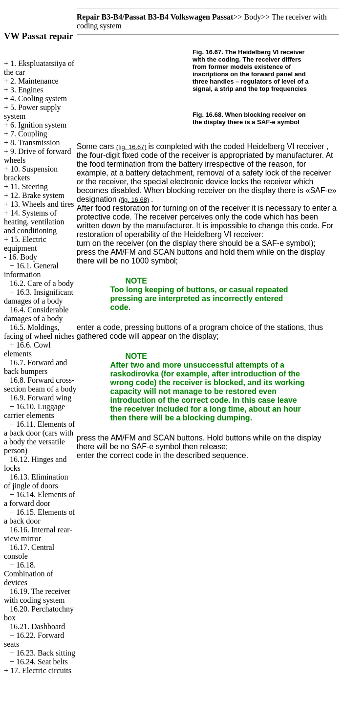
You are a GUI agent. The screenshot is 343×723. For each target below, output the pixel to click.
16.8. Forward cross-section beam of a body (40, 384)
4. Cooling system (38, 98)
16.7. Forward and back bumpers (35, 366)
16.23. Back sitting (45, 653)
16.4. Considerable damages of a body (36, 314)
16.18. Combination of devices (28, 574)
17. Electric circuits (40, 670)
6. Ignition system (38, 125)
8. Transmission (35, 142)
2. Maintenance (34, 81)
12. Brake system (37, 195)
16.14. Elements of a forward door (39, 498)
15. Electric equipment (25, 243)
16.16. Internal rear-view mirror (38, 534)
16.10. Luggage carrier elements (34, 410)
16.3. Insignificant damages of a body (38, 296)
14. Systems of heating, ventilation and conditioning (34, 222)
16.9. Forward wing (40, 398)
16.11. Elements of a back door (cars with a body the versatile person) (39, 437)
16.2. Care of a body (42, 283)
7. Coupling (28, 134)
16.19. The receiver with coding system (37, 595)
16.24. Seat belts (42, 661)
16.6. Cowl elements (27, 349)
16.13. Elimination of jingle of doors (36, 481)
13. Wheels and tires (42, 204)
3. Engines (26, 90)
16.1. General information (31, 270)
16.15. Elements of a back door (39, 516)
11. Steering (29, 186)
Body (252, 17)
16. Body (22, 257)
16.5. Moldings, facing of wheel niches (39, 331)
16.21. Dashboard (37, 626)
